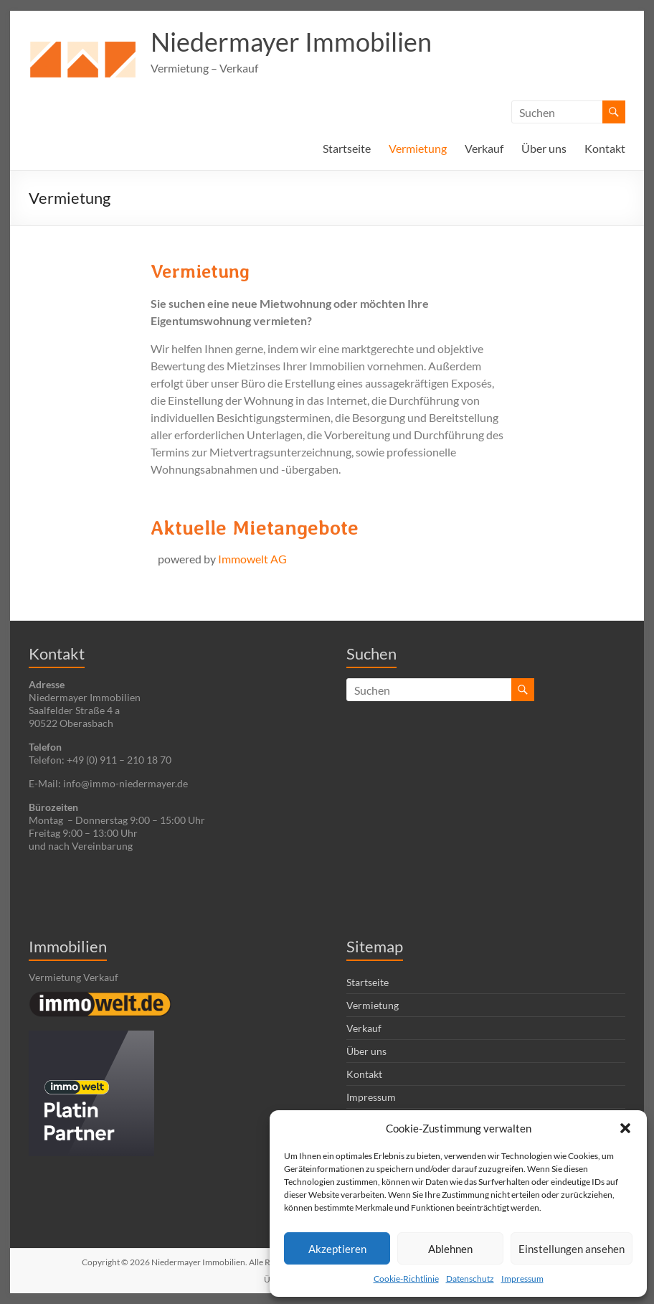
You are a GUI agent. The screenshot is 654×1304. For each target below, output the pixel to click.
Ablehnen (450, 1248)
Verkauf (484, 148)
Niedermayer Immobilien (291, 41)
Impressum (522, 1278)
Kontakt (604, 148)
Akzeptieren (337, 1248)
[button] (625, 1128)
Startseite (347, 148)
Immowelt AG (252, 559)
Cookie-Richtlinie (406, 1278)
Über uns (544, 148)
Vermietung (418, 148)
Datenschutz (470, 1278)
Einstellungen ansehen (571, 1248)
